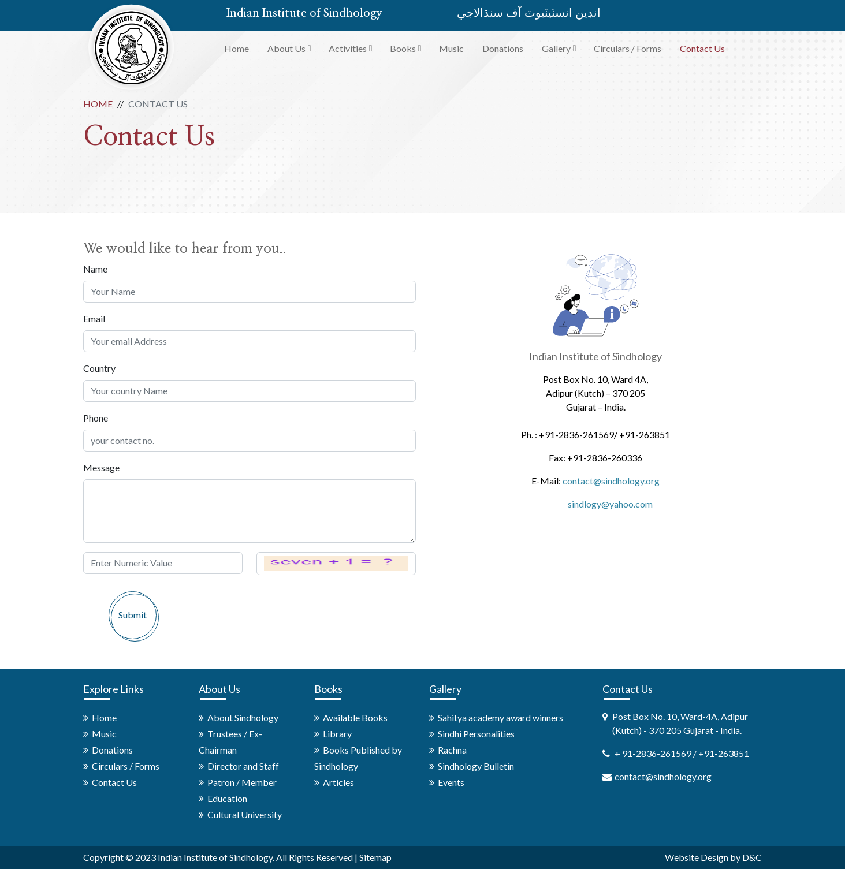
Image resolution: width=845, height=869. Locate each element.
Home (236, 48)
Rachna (452, 749)
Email (94, 318)
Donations (502, 48)
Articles (338, 782)
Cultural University (244, 814)
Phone (95, 417)
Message (101, 467)
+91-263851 (644, 434)
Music (451, 48)
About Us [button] (286, 48)
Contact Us (702, 48)
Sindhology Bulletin (476, 765)
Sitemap (375, 857)
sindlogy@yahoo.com (610, 503)
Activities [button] (348, 48)
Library (337, 733)
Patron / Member (242, 782)
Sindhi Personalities (476, 733)
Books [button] (403, 48)
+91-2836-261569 (576, 434)
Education (227, 798)
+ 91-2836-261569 (654, 753)
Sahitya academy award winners (500, 717)
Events (451, 782)
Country (99, 368)
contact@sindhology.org (611, 480)
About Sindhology (242, 717)
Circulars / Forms (627, 48)
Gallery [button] (556, 48)
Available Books (355, 717)
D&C (752, 857)
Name (95, 268)
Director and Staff (243, 765)
